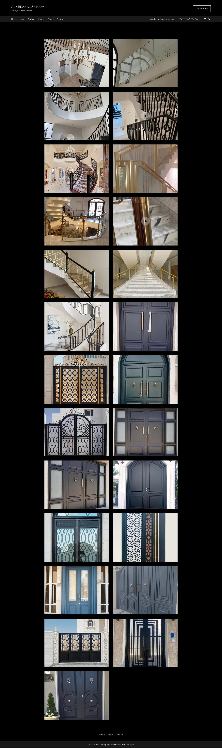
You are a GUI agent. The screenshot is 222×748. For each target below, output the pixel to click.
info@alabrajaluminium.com (162, 19)
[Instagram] (209, 19)
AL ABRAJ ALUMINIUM (27, 7)
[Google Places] (205, 19)
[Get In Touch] (202, 8)
